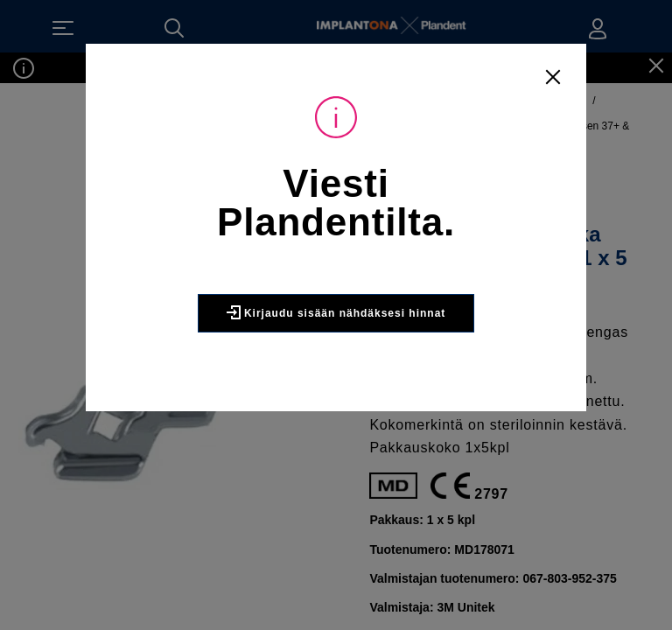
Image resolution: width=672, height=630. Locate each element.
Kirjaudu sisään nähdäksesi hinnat (336, 319)
